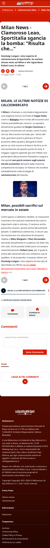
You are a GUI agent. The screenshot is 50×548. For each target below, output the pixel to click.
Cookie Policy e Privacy (12, 535)
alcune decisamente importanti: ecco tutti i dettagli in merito (24, 268)
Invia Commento (35, 352)
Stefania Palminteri (25, 71)
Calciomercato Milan (27, 10)
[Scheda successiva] (46, 86)
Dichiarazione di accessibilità (15, 538)
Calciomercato (8, 500)
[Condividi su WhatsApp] (3, 71)
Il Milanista (7, 10)
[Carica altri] (25, 381)
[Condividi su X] (12, 71)
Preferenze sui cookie (11, 542)
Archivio (5, 528)
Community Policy (10, 531)
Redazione (6, 514)
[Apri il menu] (3, 3)
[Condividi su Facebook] (8, 71)
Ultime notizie (8, 497)
